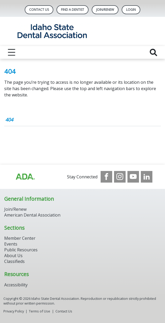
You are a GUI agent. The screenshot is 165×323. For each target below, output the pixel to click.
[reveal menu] (11, 52)
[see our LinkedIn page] (146, 177)
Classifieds (14, 261)
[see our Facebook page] (106, 177)
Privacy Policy (13, 311)
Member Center (19, 238)
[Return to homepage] (83, 31)
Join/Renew (105, 9)
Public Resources (21, 250)
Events (10, 244)
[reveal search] (153, 52)
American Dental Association (32, 215)
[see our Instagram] (120, 177)
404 (9, 119)
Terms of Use (39, 311)
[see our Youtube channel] (133, 177)
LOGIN (131, 9)
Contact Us (39, 9)
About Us (13, 255)
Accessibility (16, 285)
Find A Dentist (72, 9)
